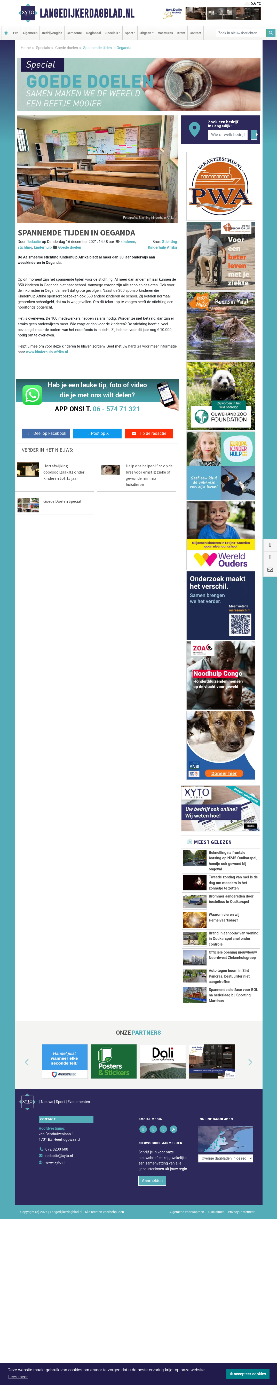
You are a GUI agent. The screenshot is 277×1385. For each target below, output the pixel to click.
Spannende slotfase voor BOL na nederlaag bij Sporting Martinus (233, 995)
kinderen (128, 242)
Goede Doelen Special (62, 501)
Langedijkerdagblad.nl (87, 13)
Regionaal (93, 33)
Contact (195, 33)
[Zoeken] (271, 33)
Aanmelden (152, 1173)
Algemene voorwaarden (186, 1205)
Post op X (97, 433)
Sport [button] (129, 33)
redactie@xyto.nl (59, 1149)
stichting (25, 247)
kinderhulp (43, 247)
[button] (21, 1062)
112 (15, 33)
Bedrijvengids (52, 33)
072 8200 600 (56, 1142)
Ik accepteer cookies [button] (248, 1374)
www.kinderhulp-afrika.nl (47, 352)
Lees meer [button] (18, 1377)
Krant (181, 33)
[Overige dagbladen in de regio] (225, 1131)
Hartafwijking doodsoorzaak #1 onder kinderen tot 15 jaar (63, 472)
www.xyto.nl (55, 1155)
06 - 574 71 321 (116, 409)
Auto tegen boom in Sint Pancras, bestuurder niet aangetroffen (229, 976)
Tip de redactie (148, 433)
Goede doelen (66, 48)
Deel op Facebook (46, 433)
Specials (43, 48)
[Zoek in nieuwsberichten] (241, 33)
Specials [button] (111, 33)
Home (26, 48)
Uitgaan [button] (145, 33)
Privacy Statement (241, 1205)
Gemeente (74, 33)
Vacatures (165, 33)
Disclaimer (216, 1205)
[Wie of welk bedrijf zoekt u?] (228, 135)
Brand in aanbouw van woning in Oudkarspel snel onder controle (233, 939)
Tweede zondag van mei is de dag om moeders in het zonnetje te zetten (233, 883)
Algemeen (29, 33)
